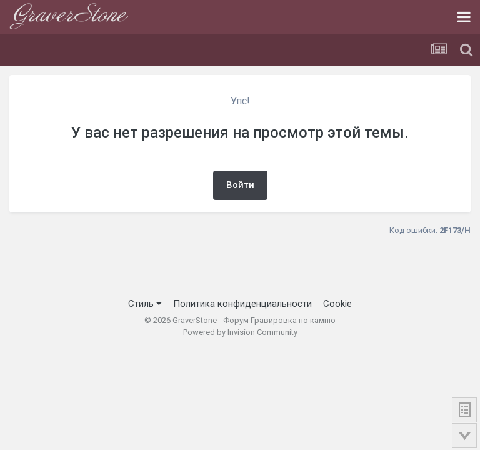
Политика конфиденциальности (242, 303)
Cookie (337, 303)
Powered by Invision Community (240, 332)
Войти (240, 185)
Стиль (145, 303)
